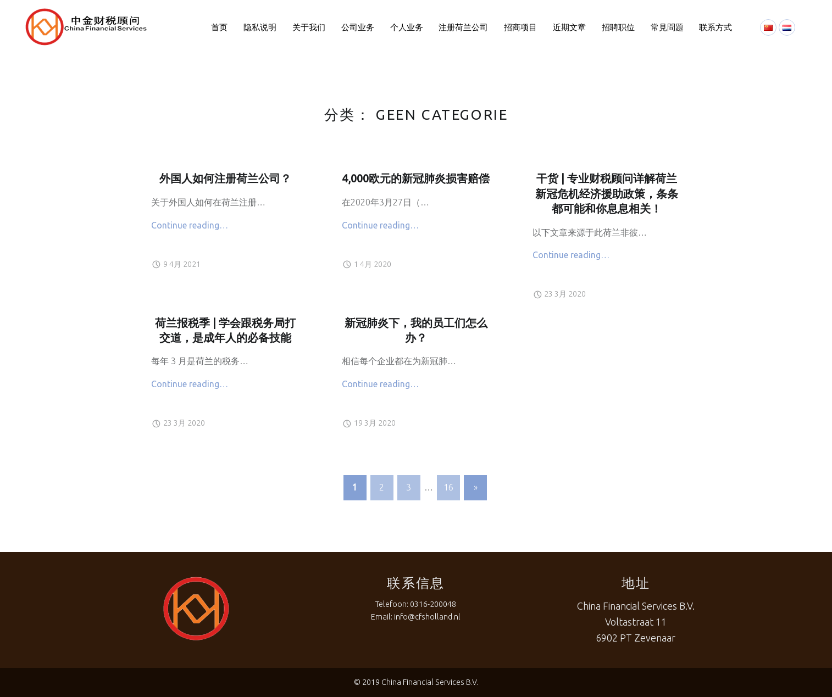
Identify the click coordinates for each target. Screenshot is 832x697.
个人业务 (406, 27)
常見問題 (667, 27)
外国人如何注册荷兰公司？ (225, 178)
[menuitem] (219, 27)
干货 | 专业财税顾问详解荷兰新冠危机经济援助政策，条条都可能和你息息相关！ (606, 193)
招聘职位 (618, 27)
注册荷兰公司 (463, 27)
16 (448, 487)
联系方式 (715, 27)
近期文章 (569, 27)
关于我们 (308, 27)
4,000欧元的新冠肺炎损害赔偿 (416, 178)
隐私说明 (259, 27)
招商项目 (520, 27)
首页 (219, 27)
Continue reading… (189, 225)
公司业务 (357, 27)
